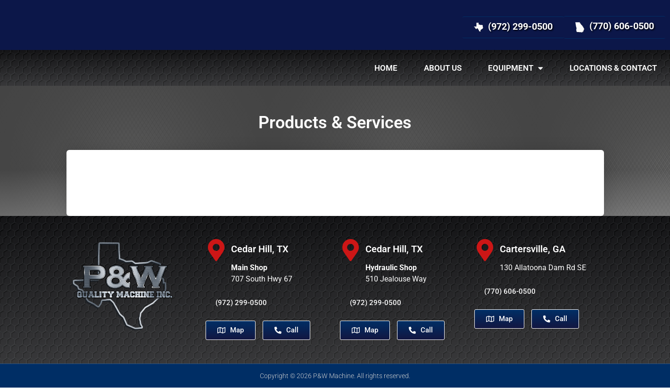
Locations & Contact (613, 68)
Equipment (515, 68)
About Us (443, 68)
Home (385, 68)
